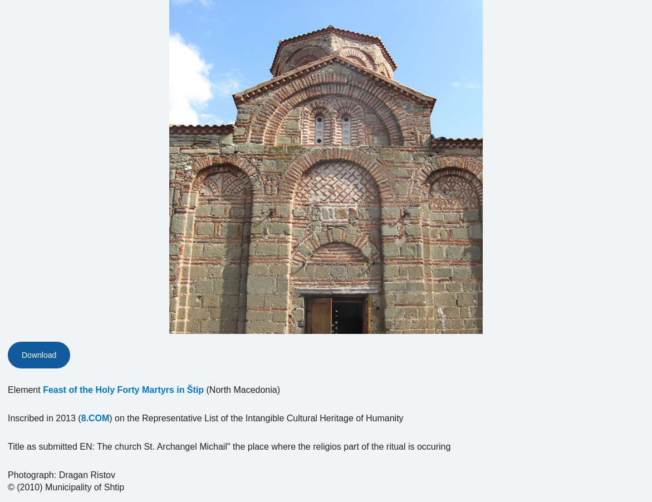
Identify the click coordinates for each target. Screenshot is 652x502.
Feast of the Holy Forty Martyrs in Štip (123, 390)
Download (39, 355)
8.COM (95, 418)
